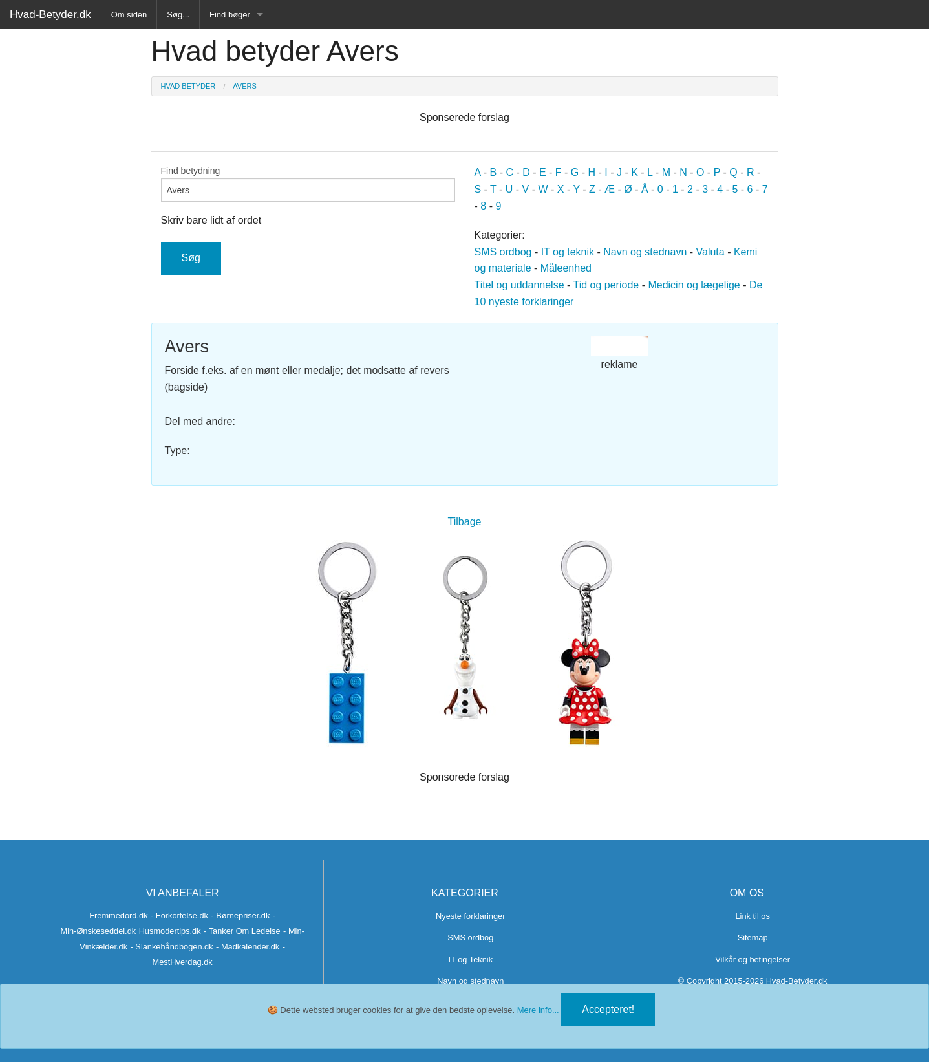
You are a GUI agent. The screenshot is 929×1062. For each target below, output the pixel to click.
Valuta (710, 251)
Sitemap (753, 937)
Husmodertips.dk (170, 931)
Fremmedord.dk (118, 915)
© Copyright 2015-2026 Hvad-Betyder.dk (753, 981)
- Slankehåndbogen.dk (172, 946)
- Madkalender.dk (247, 946)
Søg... (178, 14)
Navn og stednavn (645, 251)
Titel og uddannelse (519, 284)
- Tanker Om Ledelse (242, 931)
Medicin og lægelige (694, 284)
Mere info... (538, 1010)
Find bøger (229, 14)
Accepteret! (608, 1009)
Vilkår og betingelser (752, 959)
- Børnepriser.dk (240, 915)
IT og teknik (567, 251)
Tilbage (465, 521)
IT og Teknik (471, 959)
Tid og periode (606, 284)
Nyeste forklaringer (470, 916)
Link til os (752, 916)
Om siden (129, 14)
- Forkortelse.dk (179, 915)
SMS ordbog (503, 251)
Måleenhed (566, 268)
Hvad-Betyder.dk (50, 14)
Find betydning (308, 184)
